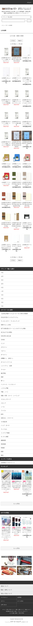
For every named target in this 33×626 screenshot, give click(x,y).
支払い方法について (10, 609)
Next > (20, 40)
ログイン (3, 601)
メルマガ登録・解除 (13, 613)
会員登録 (19, 597)
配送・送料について (20, 609)
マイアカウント (4, 597)
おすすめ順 (12, 35)
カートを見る (20, 601)
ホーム (3, 25)
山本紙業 (10, 25)
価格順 (18, 35)
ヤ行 (6, 25)
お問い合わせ (4, 604)
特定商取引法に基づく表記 (11, 611)
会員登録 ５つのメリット (8, 462)
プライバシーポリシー (22, 611)
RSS (20, 613)
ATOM (22, 613)
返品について (27, 609)
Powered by (16, 622)
